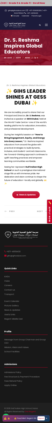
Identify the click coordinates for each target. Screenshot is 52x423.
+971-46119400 (32, 13)
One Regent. (30, 411)
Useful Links (9, 314)
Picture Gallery (11, 305)
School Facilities (12, 351)
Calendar (25, 16)
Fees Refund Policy (13, 381)
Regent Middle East (13, 318)
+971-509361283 (35, 10)
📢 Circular (15, 16)
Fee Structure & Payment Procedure (22, 376)
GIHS (9, 58)
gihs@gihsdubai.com (16, 255)
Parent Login (36, 16)
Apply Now (49, 211)
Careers (8, 285)
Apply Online (10, 385)
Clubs (7, 281)
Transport (9, 294)
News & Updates (12, 310)
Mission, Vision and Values (16, 347)
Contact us (9, 289)
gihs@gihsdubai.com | (17, 10)
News (18, 58)
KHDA (7, 276)
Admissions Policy (12, 372)
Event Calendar (11, 301)
